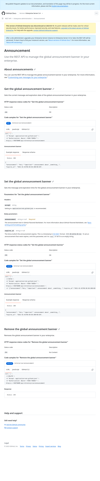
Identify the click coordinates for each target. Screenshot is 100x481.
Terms (22, 446)
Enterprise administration (23, 18)
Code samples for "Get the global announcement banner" (28, 117)
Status (35, 446)
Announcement (39, 18)
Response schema (28, 152)
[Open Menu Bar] (96, 13)
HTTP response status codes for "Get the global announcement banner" (34, 102)
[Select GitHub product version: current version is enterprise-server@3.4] (31, 13)
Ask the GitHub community (14, 425)
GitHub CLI (25, 129)
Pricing (41, 446)
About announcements (20, 69)
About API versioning (14, 42)
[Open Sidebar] (2, 18)
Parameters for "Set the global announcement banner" (27, 194)
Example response (12, 152)
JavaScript (15, 129)
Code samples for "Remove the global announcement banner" (30, 357)
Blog (59, 446)
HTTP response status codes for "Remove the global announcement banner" (36, 342)
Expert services (50, 446)
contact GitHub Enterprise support (45, 30)
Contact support (11, 428)
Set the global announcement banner (29, 181)
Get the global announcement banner (29, 89)
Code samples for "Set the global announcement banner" (28, 260)
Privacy (28, 446)
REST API (8, 18)
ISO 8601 (56, 234)
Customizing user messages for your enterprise (27, 77)
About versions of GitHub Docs (59, 40)
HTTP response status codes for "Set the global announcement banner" (34, 245)
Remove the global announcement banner (32, 329)
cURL (8, 129)
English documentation (60, 6)
